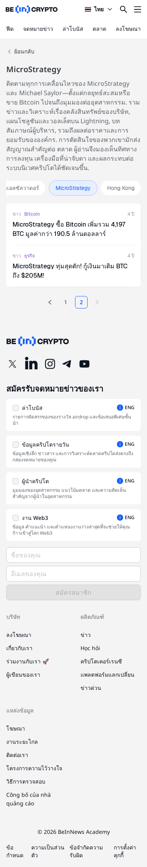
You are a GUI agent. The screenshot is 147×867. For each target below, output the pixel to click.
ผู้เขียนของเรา (23, 674)
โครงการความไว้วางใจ (34, 768)
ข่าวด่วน (91, 687)
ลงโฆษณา (128, 28)
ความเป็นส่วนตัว (48, 851)
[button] (73, 415)
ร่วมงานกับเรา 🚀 (27, 661)
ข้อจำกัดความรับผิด (86, 851)
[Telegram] (67, 364)
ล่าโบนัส (73, 28)
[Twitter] (12, 364)
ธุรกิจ (29, 256)
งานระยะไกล (22, 741)
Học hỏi (90, 648)
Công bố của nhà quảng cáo (28, 799)
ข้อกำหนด (14, 851)
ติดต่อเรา (17, 755)
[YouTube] (84, 364)
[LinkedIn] (31, 364)
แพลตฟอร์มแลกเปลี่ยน (107, 674)
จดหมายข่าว (38, 28)
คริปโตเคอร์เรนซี (101, 661)
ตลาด (99, 28)
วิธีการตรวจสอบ (25, 781)
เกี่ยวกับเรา (19, 648)
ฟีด (10, 28)
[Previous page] (50, 302)
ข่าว (17, 214)
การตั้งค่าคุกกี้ (125, 851)
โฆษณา (15, 728)
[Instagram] (50, 364)
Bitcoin (32, 214)
